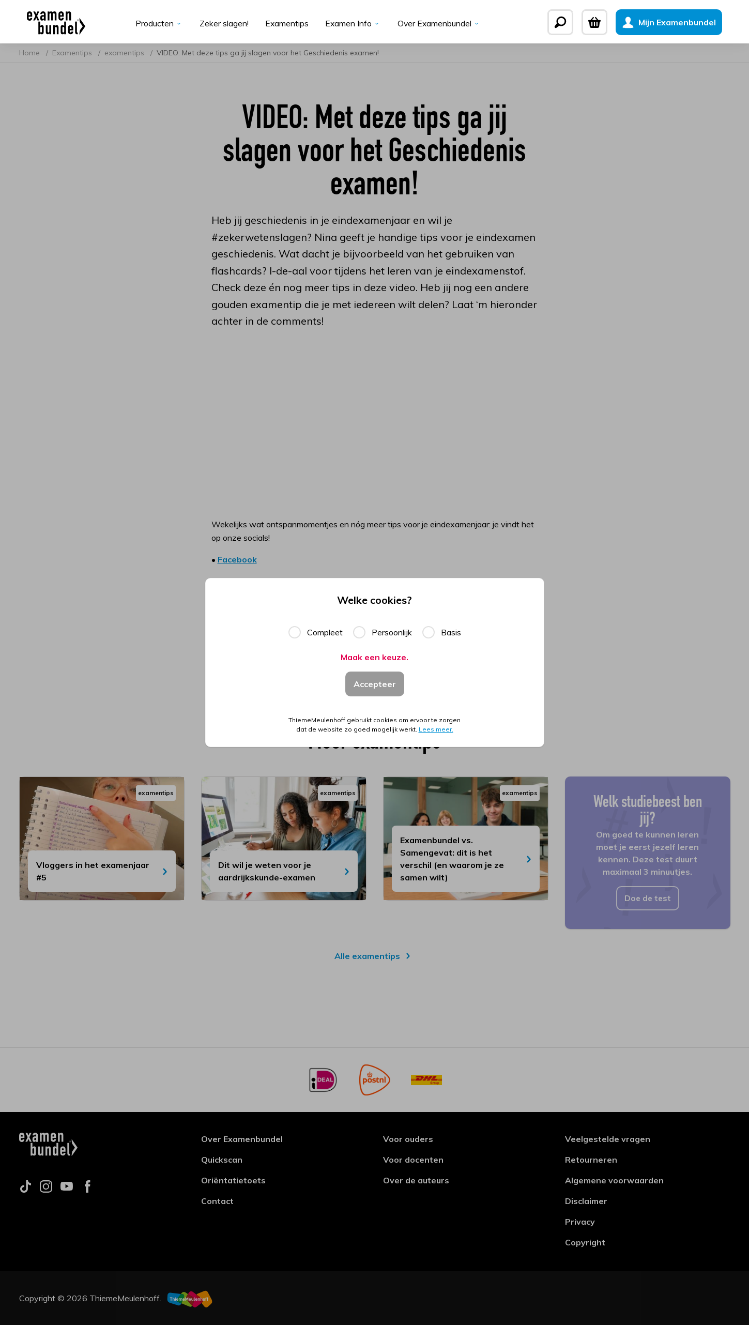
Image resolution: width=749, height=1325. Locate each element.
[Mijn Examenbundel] (677, 22)
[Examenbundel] (48, 22)
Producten (158, 24)
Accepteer (375, 683)
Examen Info (353, 24)
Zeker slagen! (223, 24)
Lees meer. (436, 730)
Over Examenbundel (440, 24)
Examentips (286, 24)
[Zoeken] (569, 22)
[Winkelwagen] (603, 22)
